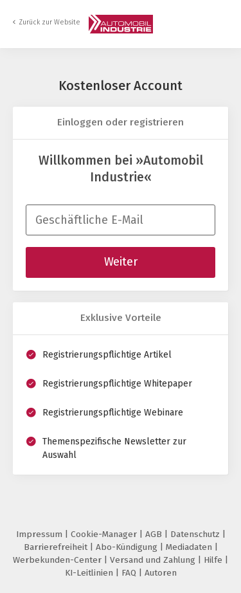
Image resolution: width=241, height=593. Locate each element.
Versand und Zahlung (154, 559)
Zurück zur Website (49, 22)
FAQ (130, 572)
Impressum (40, 534)
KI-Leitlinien (90, 572)
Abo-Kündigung (128, 547)
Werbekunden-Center (58, 559)
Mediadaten (190, 547)
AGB (155, 534)
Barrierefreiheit (57, 547)
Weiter (121, 262)
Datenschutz (196, 534)
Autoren (161, 572)
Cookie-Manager (105, 534)
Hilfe (214, 559)
